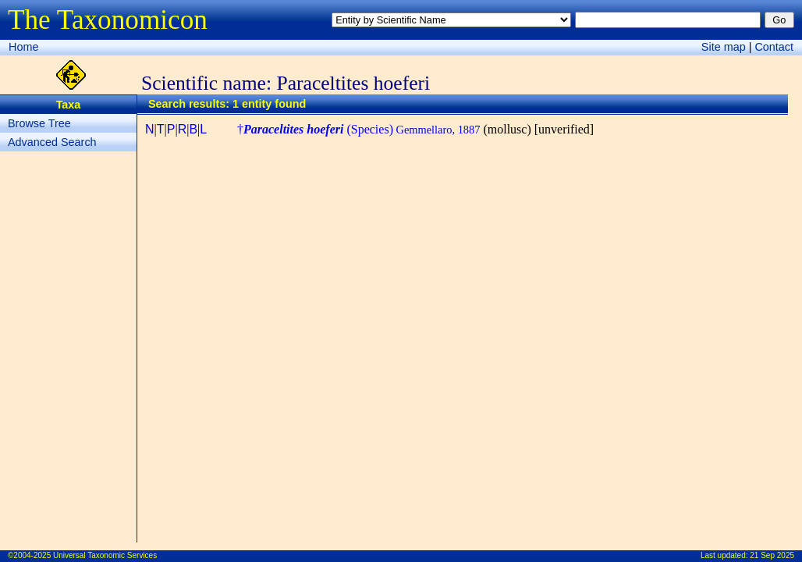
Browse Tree (39, 123)
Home (23, 47)
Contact (773, 47)
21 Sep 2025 (772, 555)
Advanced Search (52, 142)
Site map (723, 47)
